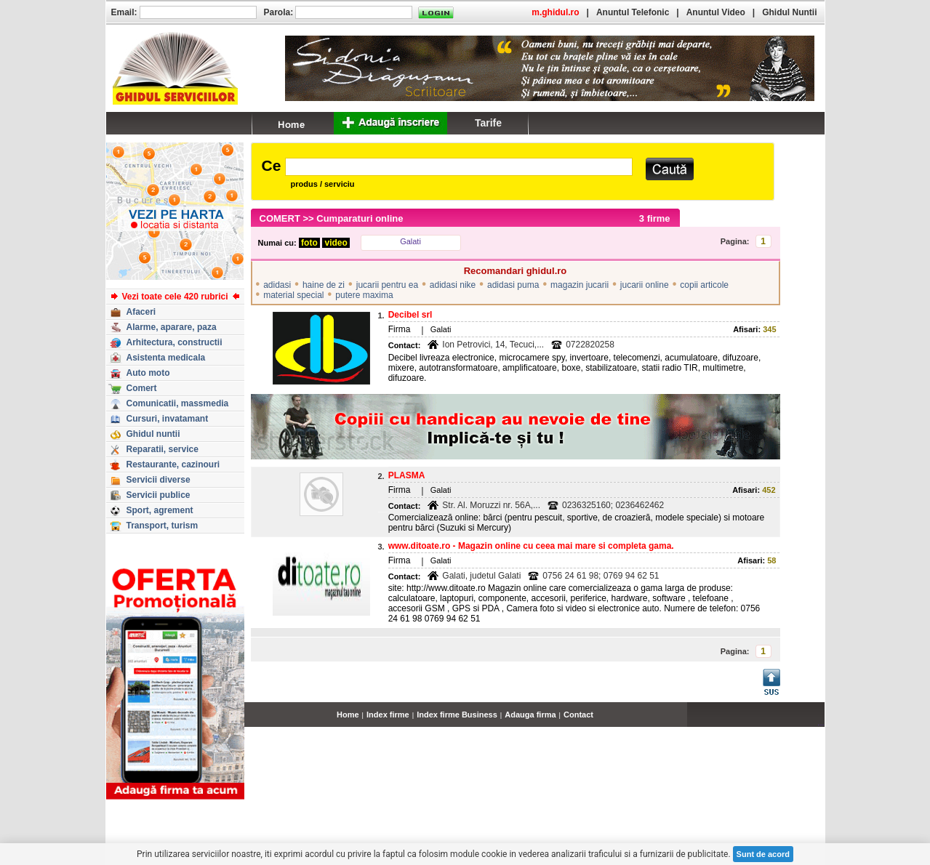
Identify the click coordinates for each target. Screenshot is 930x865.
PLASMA (406, 475)
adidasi (277, 285)
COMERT (280, 218)
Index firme (387, 714)
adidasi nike (453, 285)
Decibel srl (410, 315)
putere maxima (364, 295)
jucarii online (644, 285)
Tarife (488, 123)
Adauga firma (530, 714)
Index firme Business (457, 714)
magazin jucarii (579, 285)
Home (348, 714)
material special (293, 295)
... (820, 722)
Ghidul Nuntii (789, 12)
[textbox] (458, 167)
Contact (578, 714)
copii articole (704, 285)
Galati (410, 241)
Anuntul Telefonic (632, 12)
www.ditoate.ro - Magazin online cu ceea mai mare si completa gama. (531, 546)
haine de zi (323, 285)
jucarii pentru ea (387, 285)
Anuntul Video (715, 12)
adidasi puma (513, 285)
